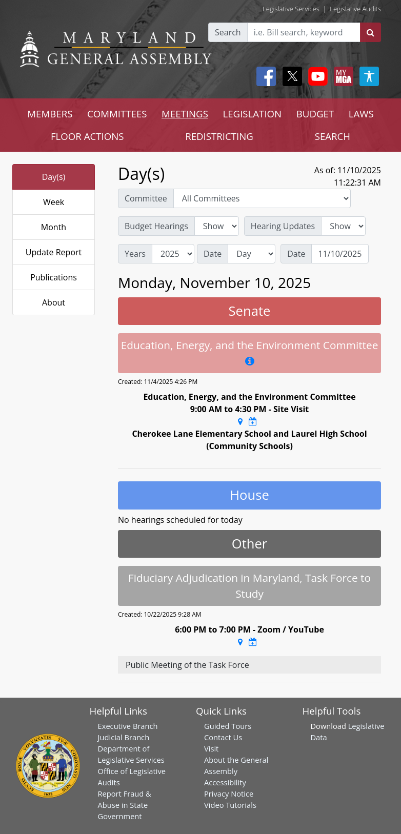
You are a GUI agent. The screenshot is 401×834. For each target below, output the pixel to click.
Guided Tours (227, 726)
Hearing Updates (283, 226)
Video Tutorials (230, 805)
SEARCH (332, 136)
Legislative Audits (355, 8)
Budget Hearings (156, 226)
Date (213, 253)
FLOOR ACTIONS (87, 136)
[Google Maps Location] (240, 421)
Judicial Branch (124, 737)
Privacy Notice (228, 793)
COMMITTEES (117, 113)
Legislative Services (291, 8)
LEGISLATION (252, 113)
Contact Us (223, 737)
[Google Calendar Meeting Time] (253, 421)
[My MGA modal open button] (341, 76)
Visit (211, 748)
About (53, 302)
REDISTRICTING (219, 136)
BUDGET (315, 113)
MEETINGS (185, 113)
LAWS (361, 113)
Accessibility (225, 782)
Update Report (54, 252)
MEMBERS (49, 113)
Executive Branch (128, 726)
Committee (146, 198)
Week (53, 202)
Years (135, 253)
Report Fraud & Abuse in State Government (124, 804)
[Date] (340, 253)
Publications (53, 277)
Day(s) (54, 176)
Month (53, 227)
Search (228, 32)
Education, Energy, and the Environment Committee (249, 345)
